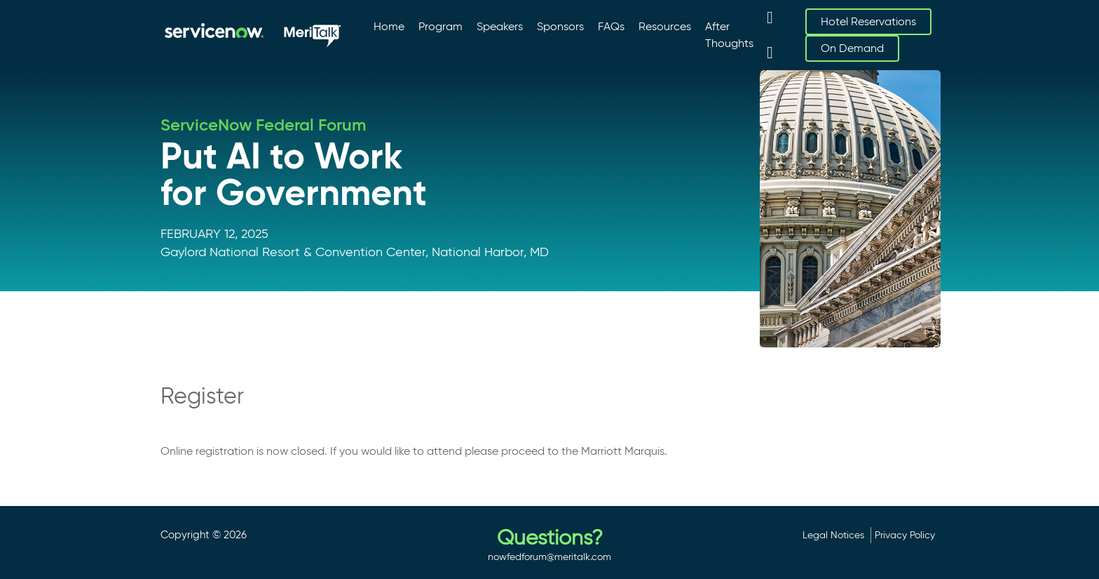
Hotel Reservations (868, 21)
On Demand (852, 48)
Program (440, 26)
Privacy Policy (905, 534)
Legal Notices (833, 534)
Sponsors (560, 26)
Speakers (500, 26)
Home (389, 26)
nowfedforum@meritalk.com (549, 556)
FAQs (611, 26)
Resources (665, 26)
